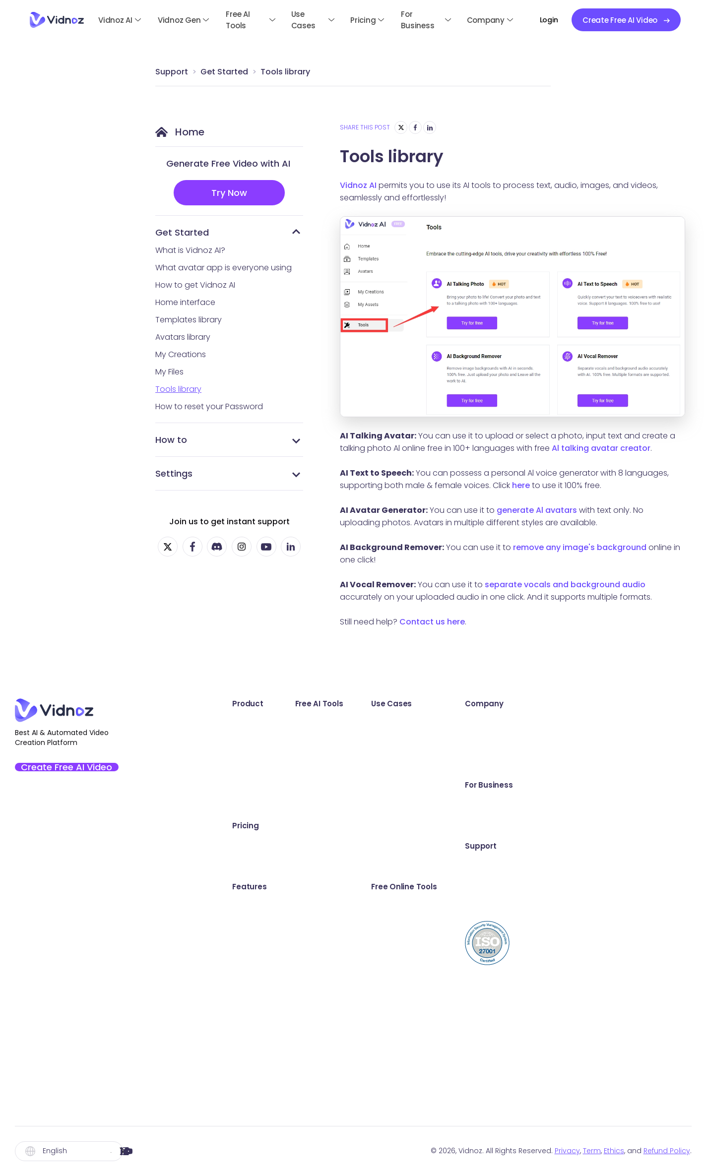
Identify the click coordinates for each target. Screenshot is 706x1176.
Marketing (496, 743)
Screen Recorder (509, 906)
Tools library (285, 71)
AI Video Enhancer (391, 764)
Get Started (224, 71)
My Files (169, 371)
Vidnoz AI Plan (252, 845)
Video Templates (259, 947)
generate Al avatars (537, 510)
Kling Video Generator (398, 1048)
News (487, 865)
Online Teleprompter (516, 1089)
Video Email (499, 1008)
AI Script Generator (392, 804)
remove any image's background (579, 547)
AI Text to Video (386, 743)
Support (171, 71)
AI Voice (241, 967)
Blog (608, 906)
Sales (487, 723)
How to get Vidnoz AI (195, 285)
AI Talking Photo (386, 723)
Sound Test (499, 926)
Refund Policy (666, 1151)
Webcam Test (504, 967)
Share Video (500, 1028)
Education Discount (638, 825)
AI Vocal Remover (390, 1028)
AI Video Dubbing (389, 825)
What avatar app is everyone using (223, 267)
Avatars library (182, 337)
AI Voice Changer (389, 987)
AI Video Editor (253, 1028)
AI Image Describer (392, 1069)
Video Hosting (504, 1048)
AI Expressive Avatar (263, 926)
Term (592, 1151)
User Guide (621, 865)
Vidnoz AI (115, 20)
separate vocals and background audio (565, 584)
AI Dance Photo (386, 784)
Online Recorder (387, 845)
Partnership (621, 764)
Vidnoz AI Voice (255, 804)
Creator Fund (625, 743)
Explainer (494, 804)
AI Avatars (245, 906)
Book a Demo (625, 804)
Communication (508, 764)
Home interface (185, 302)
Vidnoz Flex (247, 764)
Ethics (614, 1151)
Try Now (229, 192)
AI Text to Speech (389, 1008)
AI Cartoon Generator (398, 926)
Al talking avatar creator (601, 448)
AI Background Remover (402, 947)
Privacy (567, 1151)
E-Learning (497, 845)
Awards (614, 723)
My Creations (180, 354)
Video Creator (504, 1069)
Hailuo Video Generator (401, 1089)
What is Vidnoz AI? (190, 250)
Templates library (188, 319)
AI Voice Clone (384, 967)
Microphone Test (509, 947)
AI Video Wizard (255, 1008)
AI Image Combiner (393, 906)
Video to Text (502, 1109)
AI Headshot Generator (400, 886)
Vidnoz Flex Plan (256, 865)
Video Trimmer (505, 987)
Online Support (628, 886)
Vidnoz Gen (179, 20)
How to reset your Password (209, 406)
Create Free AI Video (75, 770)
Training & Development (524, 825)
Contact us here (432, 621)
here (521, 485)
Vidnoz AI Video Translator (276, 784)
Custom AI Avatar (259, 987)
